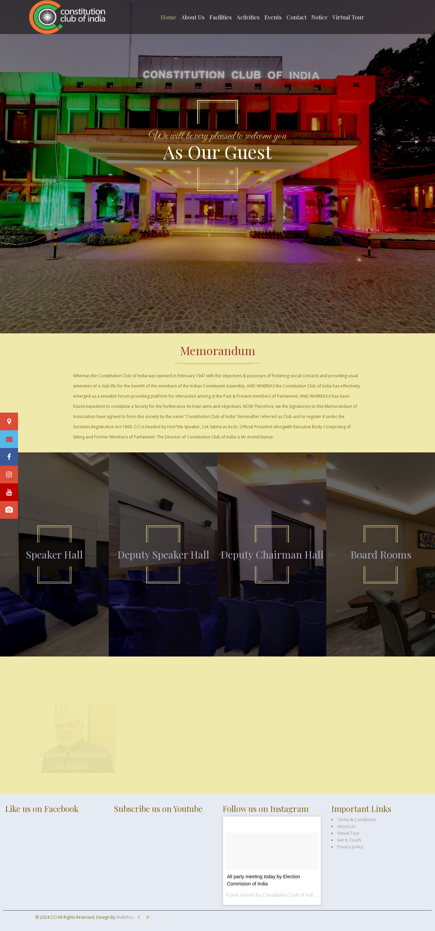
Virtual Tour (348, 17)
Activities (248, 17)
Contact (296, 17)
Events (273, 17)
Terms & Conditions (356, 819)
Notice (319, 17)
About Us (193, 17)
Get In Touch (349, 840)
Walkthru (125, 917)
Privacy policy (350, 847)
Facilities (220, 17)
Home (168, 17)
